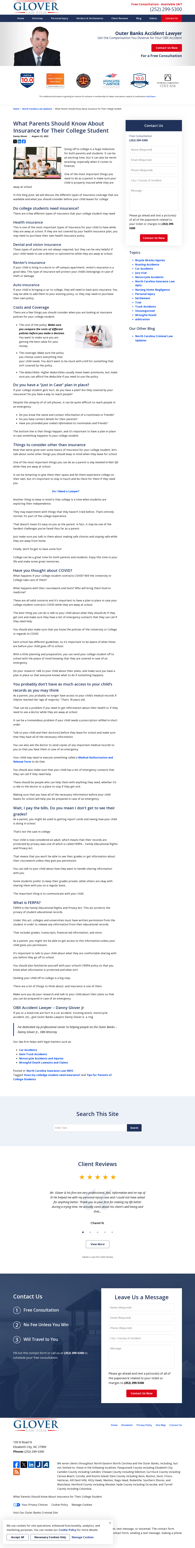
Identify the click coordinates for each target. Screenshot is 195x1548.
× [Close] (110, 1523)
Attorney (37, 18)
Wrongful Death (145, 315)
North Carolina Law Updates (37, 108)
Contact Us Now (167, 48)
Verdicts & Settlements (89, 18)
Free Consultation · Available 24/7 (156, 4)
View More (98, 1244)
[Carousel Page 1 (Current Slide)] (83, 1232)
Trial (138, 302)
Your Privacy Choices (30, 1504)
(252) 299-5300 (166, 9)
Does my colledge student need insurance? (52, 1075)
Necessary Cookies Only (50, 1537)
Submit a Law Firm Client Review (97, 1257)
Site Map (161, 1425)
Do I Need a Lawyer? (65, 491)
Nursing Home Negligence (152, 289)
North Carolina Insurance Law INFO (49, 1070)
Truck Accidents (145, 306)
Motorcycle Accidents (149, 277)
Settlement (142, 298)
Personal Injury (59, 18)
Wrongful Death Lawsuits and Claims (43, 1062)
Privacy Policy (144, 1425)
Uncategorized (145, 311)
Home (20, 18)
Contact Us (171, 18)
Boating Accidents (147, 264)
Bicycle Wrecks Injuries (150, 260)
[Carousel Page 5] (112, 1232)
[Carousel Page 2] (90, 1232)
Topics (134, 252)
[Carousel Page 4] (105, 1232)
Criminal (47, 1512)
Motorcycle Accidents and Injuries (41, 1058)
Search (134, 1127)
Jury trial (141, 273)
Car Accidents (28, 1050)
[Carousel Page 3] (97, 1232)
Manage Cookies (82, 1504)
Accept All (17, 1537)
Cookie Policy (59, 1504)
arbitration (142, 319)
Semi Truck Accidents (33, 1054)
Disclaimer (127, 1425)
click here (150, 96)
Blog (138, 18)
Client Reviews (119, 18)
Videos (153, 18)
